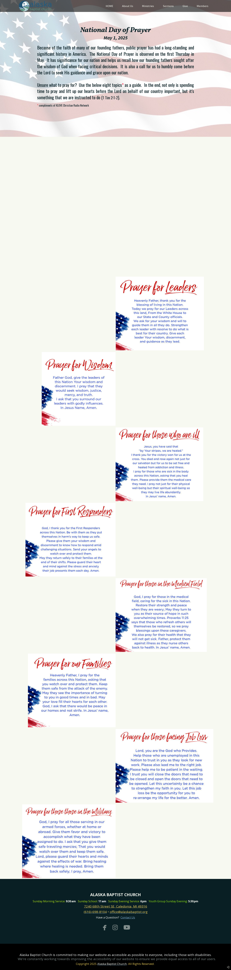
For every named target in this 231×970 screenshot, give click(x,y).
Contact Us (128, 917)
